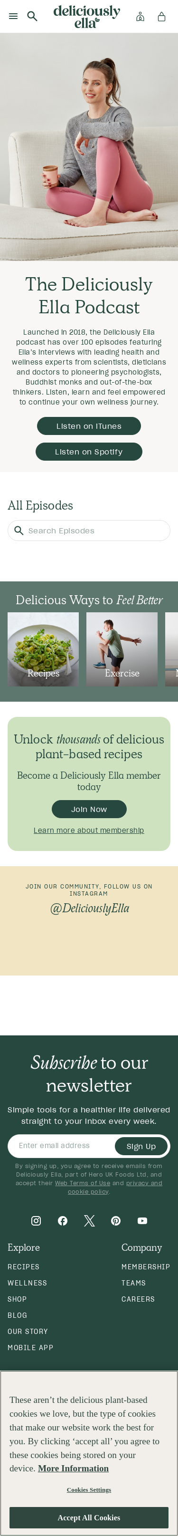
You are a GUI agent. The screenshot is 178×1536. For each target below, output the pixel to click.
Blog (17, 1315)
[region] (89, 1453)
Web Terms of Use (82, 1183)
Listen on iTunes (89, 426)
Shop (17, 1299)
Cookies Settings (89, 1489)
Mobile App (31, 1347)
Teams (134, 1283)
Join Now (89, 809)
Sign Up (141, 1146)
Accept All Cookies (89, 1518)
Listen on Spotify (89, 451)
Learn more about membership (89, 830)
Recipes (24, 1267)
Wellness (27, 1283)
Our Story (28, 1331)
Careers (138, 1299)
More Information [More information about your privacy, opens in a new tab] (73, 1468)
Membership (146, 1267)
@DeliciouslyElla (89, 908)
